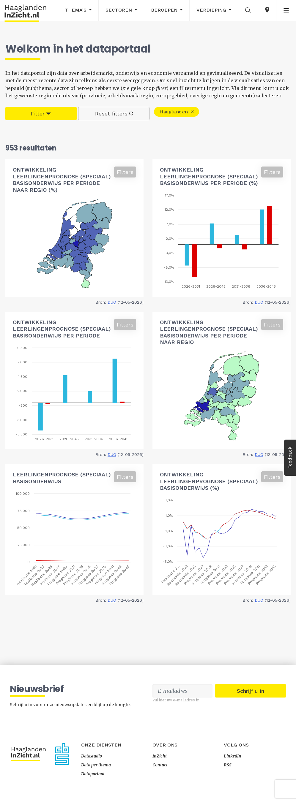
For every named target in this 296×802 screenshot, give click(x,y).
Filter (41, 113)
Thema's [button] (76, 10)
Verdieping (212, 10)
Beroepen (165, 10)
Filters (125, 172)
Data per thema (96, 765)
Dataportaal (92, 773)
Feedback (290, 458)
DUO (112, 302)
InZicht (159, 756)
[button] (248, 10)
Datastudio (91, 756)
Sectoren (119, 10)
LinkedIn (232, 756)
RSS (228, 765)
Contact (160, 765)
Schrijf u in (250, 691)
